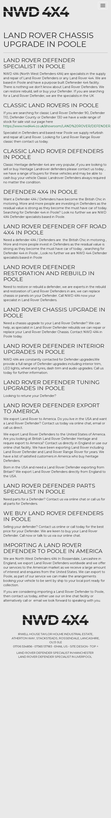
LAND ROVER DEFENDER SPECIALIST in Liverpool (55, 656)
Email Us (61, 646)
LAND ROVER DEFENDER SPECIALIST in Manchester (55, 652)
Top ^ (94, 646)
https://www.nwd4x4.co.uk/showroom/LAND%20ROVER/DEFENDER (56, 126)
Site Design (79, 646)
